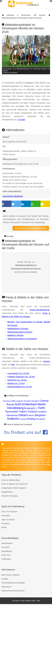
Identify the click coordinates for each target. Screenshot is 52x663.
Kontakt (4, 638)
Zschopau (6, 460)
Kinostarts (5, 574)
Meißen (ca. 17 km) (16, 442)
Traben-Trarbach (28, 470)
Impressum (6, 646)
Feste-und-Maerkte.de (40, 360)
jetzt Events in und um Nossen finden (31, 245)
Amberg (30, 477)
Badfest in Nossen (15, 386)
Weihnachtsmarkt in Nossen (19, 383)
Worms (31, 474)
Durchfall (5, 606)
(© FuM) (21, 128)
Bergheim (40, 474)
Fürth (41, 467)
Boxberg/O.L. (30, 467)
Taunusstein (11, 470)
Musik (4, 586)
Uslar (13, 460)
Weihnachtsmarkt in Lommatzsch (22, 389)
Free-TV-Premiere (9, 570)
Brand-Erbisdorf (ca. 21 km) (19, 445)
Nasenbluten (7, 602)
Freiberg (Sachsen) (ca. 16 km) (21, 435)
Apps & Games (8, 578)
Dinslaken (35, 460)
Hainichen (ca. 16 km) (17, 439)
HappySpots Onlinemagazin (13, 547)
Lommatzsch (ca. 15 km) (18, 432)
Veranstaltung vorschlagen (13, 642)
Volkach (23, 474)
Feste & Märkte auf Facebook (14, 543)
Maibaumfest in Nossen (17, 379)
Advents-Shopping (9, 555)
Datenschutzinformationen (13, 649)
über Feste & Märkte (10, 634)
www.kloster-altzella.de (13, 213)
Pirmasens (40, 478)
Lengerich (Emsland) (23, 460)
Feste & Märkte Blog (10, 539)
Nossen (46, 420)
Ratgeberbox (7, 551)
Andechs (13, 477)
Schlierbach (29, 463)
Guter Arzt (5, 614)
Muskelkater (6, 610)
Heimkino (5, 582)
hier (13, 423)
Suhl (18, 463)
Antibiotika (6, 618)
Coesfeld (22, 478)
